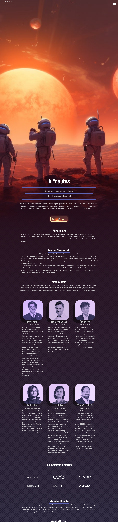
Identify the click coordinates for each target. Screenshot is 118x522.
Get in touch (59, 219)
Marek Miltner (32, 321)
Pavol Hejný (59, 405)
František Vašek (59, 321)
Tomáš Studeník (85, 405)
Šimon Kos (85, 321)
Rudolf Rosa (33, 405)
